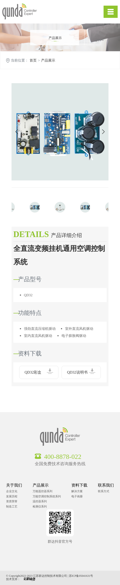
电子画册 (77, 496)
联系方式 (103, 491)
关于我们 (14, 485)
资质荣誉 (11, 501)
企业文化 (11, 491)
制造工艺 (11, 506)
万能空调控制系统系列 (47, 496)
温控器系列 (40, 501)
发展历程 (11, 496)
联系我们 (106, 485)
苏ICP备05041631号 (81, 575)
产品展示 (48, 60)
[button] (17, 132)
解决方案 (77, 491)
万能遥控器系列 (42, 491)
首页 (33, 60)
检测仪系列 (40, 506)
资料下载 (79, 485)
